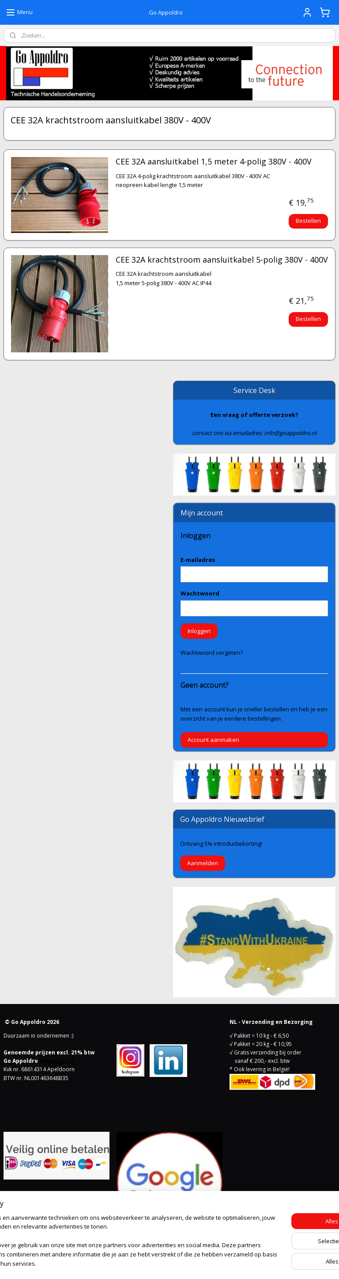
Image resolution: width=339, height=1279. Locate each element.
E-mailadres (198, 560)
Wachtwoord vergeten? (212, 653)
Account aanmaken (213, 740)
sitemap (134, 1263)
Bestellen (308, 221)
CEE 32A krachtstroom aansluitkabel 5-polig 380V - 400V (222, 260)
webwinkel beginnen (187, 1263)
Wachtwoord (200, 593)
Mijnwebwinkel (264, 1263)
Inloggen (199, 631)
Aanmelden (202, 863)
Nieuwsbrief (56, 1061)
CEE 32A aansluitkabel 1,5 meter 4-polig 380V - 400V (214, 162)
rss (153, 1263)
